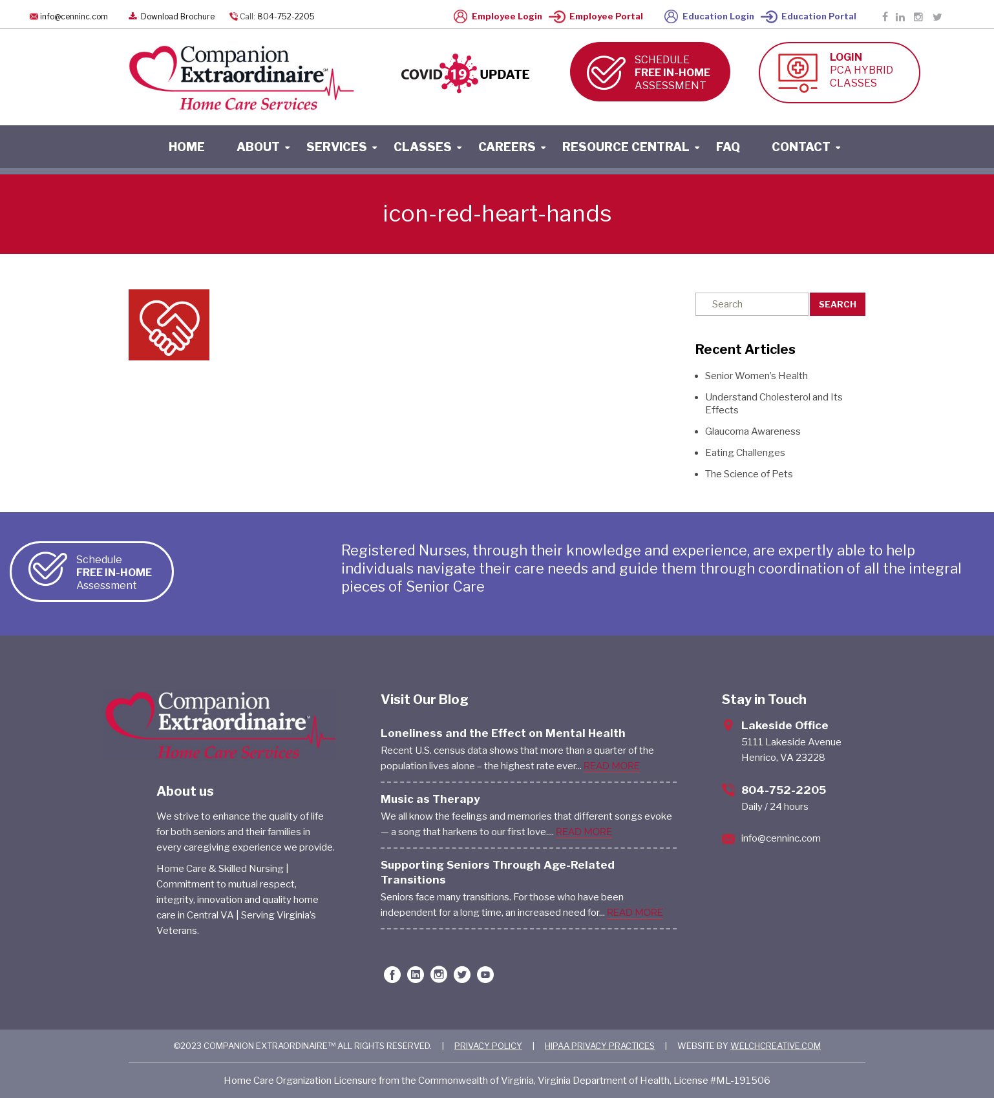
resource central (626, 147)
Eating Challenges (745, 453)
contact (801, 147)
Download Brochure (170, 16)
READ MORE (612, 766)
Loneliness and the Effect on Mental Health (503, 733)
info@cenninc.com (74, 16)
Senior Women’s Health (756, 376)
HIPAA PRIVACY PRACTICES (600, 1046)
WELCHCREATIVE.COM (775, 1046)
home (187, 147)
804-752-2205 (286, 16)
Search (837, 304)
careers (507, 147)
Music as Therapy (430, 798)
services (336, 147)
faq (728, 147)
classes (423, 147)
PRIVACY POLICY (488, 1046)
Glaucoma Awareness (753, 431)
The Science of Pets (749, 474)
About (258, 147)
